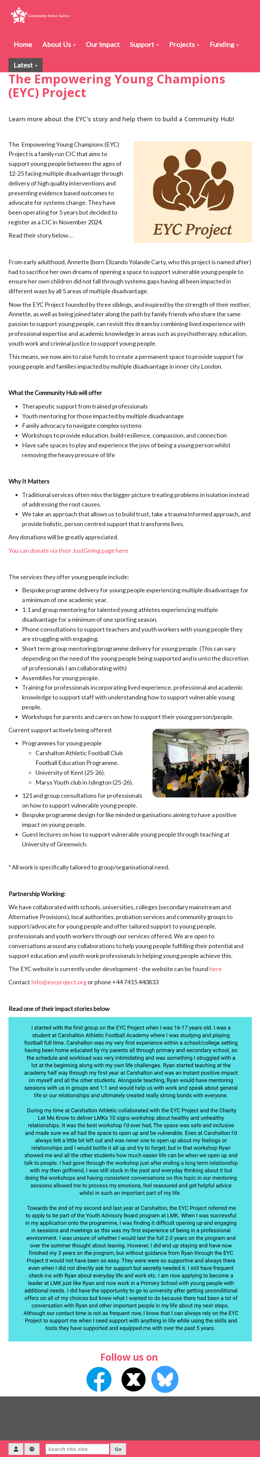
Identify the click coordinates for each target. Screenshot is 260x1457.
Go (118, 1449)
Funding (224, 44)
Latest (26, 65)
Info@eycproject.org (59, 982)
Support (144, 44)
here (216, 968)
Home (23, 44)
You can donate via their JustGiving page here (68, 550)
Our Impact (103, 44)
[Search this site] (77, 1449)
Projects (184, 44)
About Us (59, 44)
